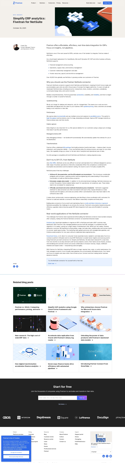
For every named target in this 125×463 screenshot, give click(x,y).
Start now (51, 263)
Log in (99, 3)
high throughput (52, 118)
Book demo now (90, 3)
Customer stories (49, 436)
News (45, 444)
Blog (45, 434)
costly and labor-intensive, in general (96, 203)
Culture (61, 436)
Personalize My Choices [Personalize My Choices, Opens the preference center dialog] (16, 456)
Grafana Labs (51, 222)
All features (32, 436)
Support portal (79, 434)
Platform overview (18, 434)
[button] (34, 2)
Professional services (50, 448)
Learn (45, 441)
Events (46, 446)
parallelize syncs (95, 116)
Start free (107, 3)
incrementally (61, 116)
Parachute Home (52, 236)
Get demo (61, 404)
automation (80, 95)
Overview (31, 434)
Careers (61, 439)
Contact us (62, 441)
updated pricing (88, 106)
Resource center (48, 439)
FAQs (76, 444)
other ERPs (52, 163)
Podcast (46, 451)
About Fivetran (63, 434)
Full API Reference (80, 441)
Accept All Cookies (16, 452)
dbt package (67, 147)
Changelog (78, 439)
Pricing (58, 3)
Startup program (33, 441)
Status (77, 436)
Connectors (51, 3)
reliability (96, 95)
